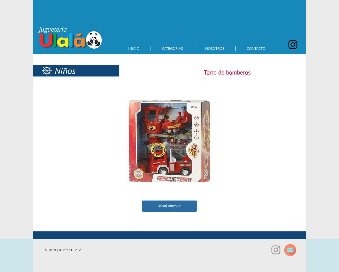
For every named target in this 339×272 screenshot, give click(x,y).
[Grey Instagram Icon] (276, 250)
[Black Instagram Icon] (293, 45)
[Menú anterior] (169, 206)
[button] (172, 48)
